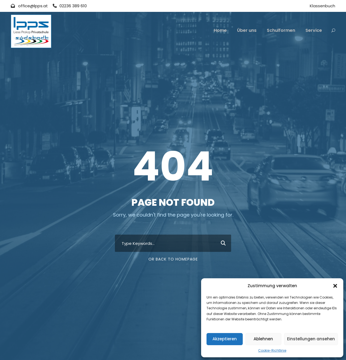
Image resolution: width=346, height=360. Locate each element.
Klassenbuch (322, 6)
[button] (335, 286)
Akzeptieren (224, 339)
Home (220, 30)
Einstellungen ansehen (311, 339)
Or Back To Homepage (173, 259)
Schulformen (281, 30)
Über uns (247, 30)
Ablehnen (263, 339)
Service (313, 30)
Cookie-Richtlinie (272, 350)
